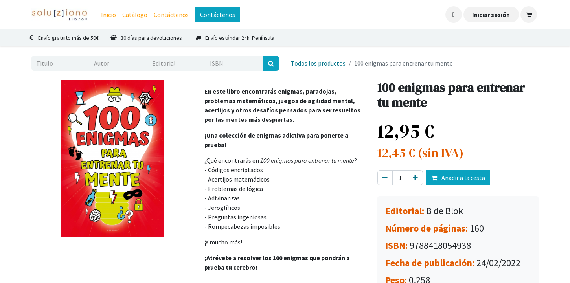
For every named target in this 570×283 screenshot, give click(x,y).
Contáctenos (217, 14)
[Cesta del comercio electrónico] (528, 14)
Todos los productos (318, 63)
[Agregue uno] (415, 177)
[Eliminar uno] (385, 177)
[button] (453, 14)
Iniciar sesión (491, 14)
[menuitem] (108, 14)
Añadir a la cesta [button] (458, 178)
